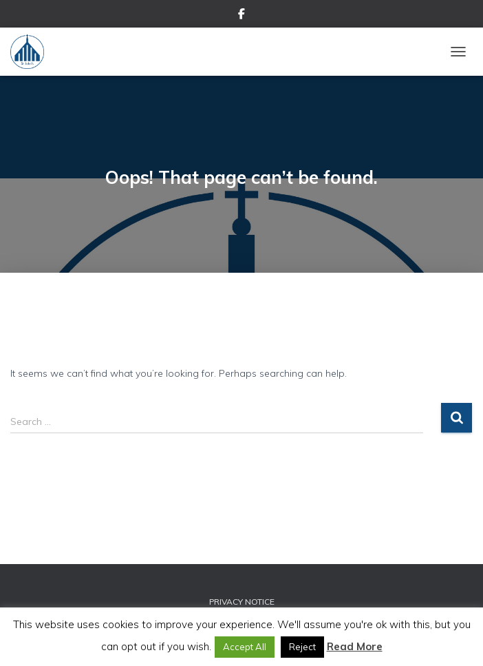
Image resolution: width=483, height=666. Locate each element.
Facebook (241, 16)
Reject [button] (302, 646)
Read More (355, 646)
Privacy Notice (242, 601)
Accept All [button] (244, 646)
